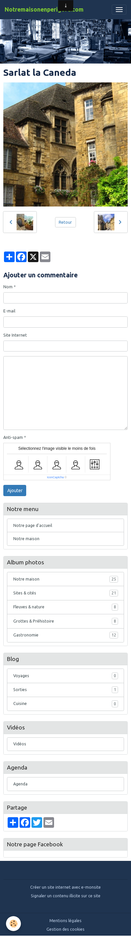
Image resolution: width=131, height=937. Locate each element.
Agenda (20, 784)
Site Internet (15, 335)
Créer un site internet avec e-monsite (65, 887)
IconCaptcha (55, 477)
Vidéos (19, 744)
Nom (8, 287)
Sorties (65, 689)
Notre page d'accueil (32, 525)
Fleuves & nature (65, 607)
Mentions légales (65, 920)
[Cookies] (13, 923)
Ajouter (15, 490)
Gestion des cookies (65, 929)
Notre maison (26, 539)
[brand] (44, 9)
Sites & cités (65, 593)
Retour (65, 222)
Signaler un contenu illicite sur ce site (65, 896)
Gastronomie (65, 635)
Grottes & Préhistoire (65, 621)
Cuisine (65, 703)
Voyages (65, 676)
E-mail (9, 311)
